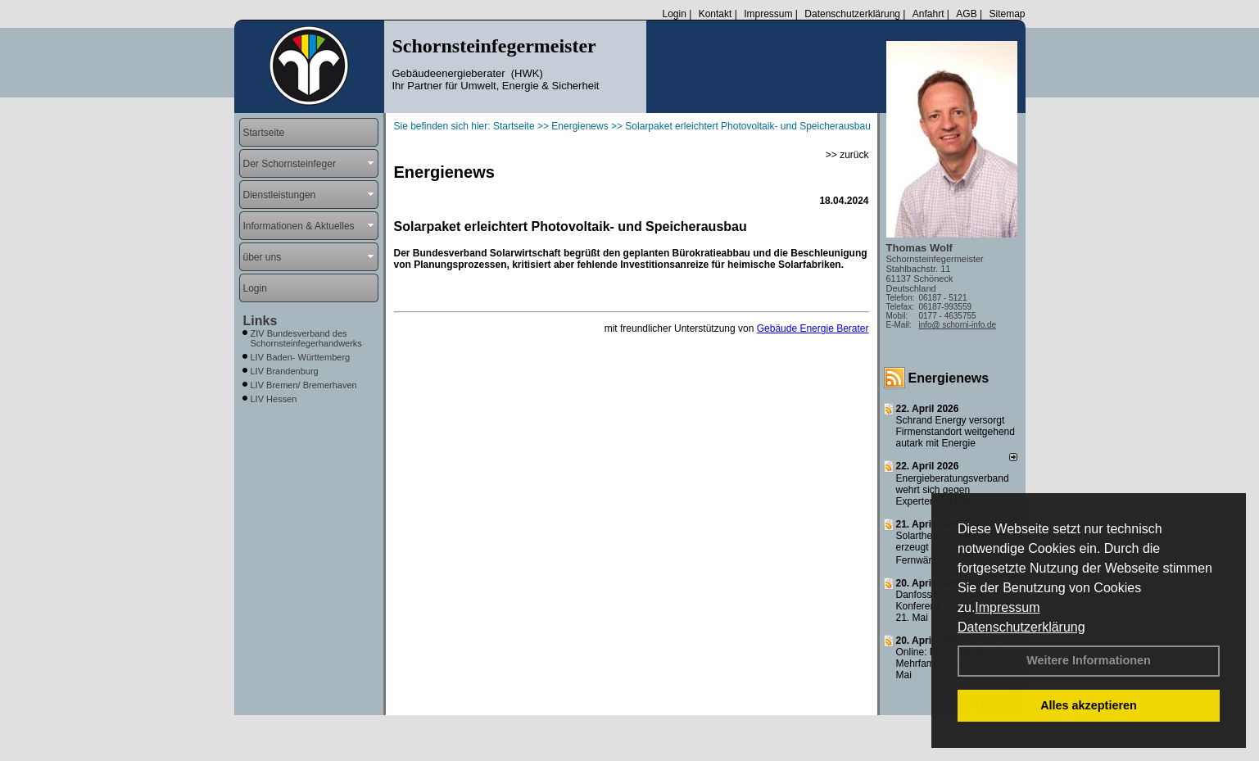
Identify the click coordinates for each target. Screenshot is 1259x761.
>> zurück (847, 155)
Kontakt (715, 14)
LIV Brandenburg (285, 371)
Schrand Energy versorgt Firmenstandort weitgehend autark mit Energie (955, 431)
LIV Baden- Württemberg (301, 357)
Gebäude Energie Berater (813, 328)
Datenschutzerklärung (1021, 627)
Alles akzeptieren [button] (1088, 705)
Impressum (1007, 607)
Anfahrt (928, 14)
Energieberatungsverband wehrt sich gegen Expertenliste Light (952, 490)
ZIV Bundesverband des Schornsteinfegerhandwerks (306, 338)
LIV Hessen (274, 399)
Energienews (949, 378)
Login (674, 14)
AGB (966, 14)
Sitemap (1007, 14)
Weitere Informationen (1088, 660)
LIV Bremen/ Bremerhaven (304, 385)
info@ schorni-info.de (958, 324)
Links (260, 321)
